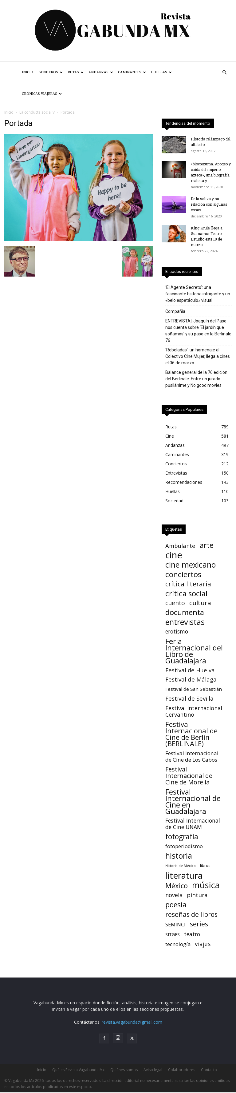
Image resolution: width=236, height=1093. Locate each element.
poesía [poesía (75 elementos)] (176, 904)
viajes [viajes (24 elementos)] (202, 944)
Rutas (76, 72)
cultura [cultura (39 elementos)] (200, 603)
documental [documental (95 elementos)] (185, 612)
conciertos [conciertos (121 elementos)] (183, 574)
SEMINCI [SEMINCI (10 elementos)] (175, 924)
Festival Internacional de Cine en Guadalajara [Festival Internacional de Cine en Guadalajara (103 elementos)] (193, 801)
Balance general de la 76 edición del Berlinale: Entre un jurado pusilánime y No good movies (196, 379)
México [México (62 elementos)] (176, 885)
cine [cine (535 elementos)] (173, 555)
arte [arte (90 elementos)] (207, 545)
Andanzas (100, 72)
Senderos (51, 72)
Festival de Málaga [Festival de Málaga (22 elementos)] (191, 679)
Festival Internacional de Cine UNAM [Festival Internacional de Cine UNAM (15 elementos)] (192, 823)
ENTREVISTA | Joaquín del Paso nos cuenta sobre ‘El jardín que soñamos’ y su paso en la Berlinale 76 (198, 330)
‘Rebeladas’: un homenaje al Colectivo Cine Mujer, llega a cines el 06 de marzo (197, 356)
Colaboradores (181, 1069)
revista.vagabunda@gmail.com (132, 1022)
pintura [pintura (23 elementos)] (197, 895)
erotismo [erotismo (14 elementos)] (176, 631)
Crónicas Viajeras (42, 94)
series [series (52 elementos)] (199, 924)
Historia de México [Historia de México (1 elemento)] (180, 866)
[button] (224, 72)
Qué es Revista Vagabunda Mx (78, 1069)
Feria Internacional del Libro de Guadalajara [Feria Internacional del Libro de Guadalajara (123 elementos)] (194, 651)
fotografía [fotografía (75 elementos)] (181, 836)
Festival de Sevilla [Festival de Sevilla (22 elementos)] (189, 698)
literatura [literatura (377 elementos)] (184, 875)
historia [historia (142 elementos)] (178, 855)
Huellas (161, 72)
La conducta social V (37, 112)
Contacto (209, 1069)
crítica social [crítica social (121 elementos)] (186, 593)
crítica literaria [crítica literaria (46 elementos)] (188, 584)
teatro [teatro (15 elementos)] (192, 934)
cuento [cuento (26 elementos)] (175, 603)
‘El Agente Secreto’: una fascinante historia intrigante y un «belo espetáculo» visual (197, 294)
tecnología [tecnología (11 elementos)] (178, 944)
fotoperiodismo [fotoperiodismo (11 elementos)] (184, 846)
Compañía (175, 311)
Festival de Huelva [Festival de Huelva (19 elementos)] (190, 670)
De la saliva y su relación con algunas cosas (209, 204)
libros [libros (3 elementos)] (205, 865)
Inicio (27, 72)
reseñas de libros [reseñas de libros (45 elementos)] (191, 914)
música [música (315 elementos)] (206, 885)
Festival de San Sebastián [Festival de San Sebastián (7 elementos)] (193, 689)
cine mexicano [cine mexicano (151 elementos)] (190, 564)
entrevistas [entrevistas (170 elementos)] (185, 622)
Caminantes (132, 72)
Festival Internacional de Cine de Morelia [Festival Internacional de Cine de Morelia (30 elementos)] (188, 775)
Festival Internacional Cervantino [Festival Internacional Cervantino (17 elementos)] (193, 711)
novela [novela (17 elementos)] (174, 895)
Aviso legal (153, 1069)
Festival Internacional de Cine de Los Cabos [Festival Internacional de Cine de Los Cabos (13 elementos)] (191, 756)
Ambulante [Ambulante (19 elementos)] (180, 545)
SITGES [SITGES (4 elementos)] (172, 934)
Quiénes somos (124, 1069)
